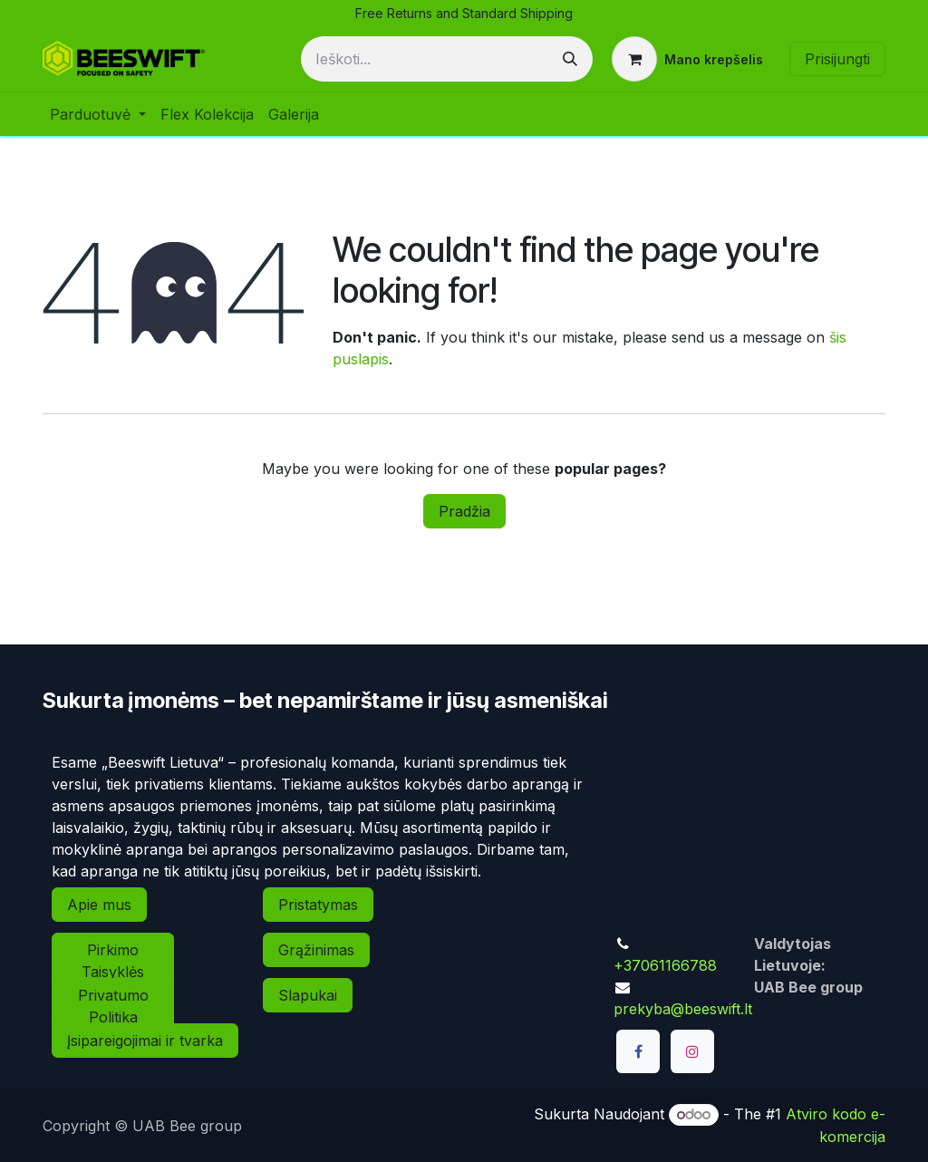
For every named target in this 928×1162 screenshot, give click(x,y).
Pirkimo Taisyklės (113, 961)
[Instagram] (692, 1051)
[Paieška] (570, 59)
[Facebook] (638, 1051)
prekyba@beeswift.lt (683, 1009)
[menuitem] (98, 114)
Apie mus (99, 905)
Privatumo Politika (113, 1006)
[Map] (745, 831)
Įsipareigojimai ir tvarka (145, 1040)
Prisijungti (837, 59)
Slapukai (307, 995)
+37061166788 (665, 965)
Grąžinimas (316, 950)
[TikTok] (638, 1100)
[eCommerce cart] (687, 59)
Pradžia (464, 511)
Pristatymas (318, 905)
